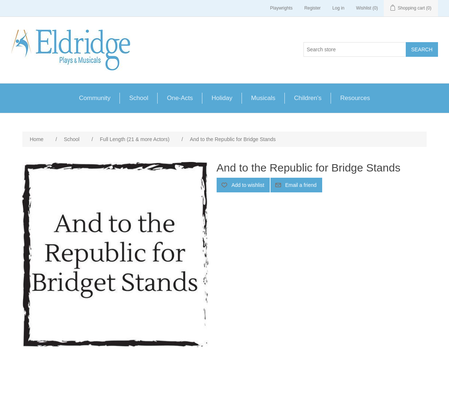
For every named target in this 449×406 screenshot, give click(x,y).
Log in (338, 8)
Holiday (221, 98)
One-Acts (180, 98)
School (138, 98)
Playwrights (281, 8)
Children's (307, 98)
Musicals (263, 98)
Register (312, 8)
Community (95, 98)
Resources (355, 98)
